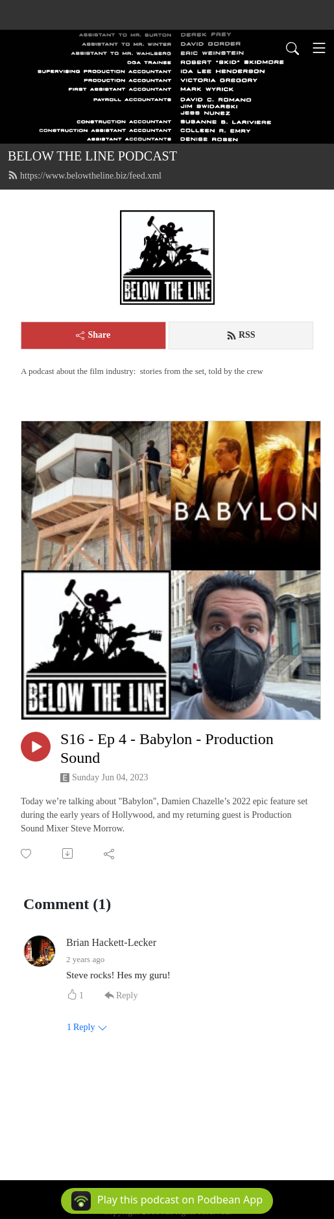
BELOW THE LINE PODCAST (92, 156)
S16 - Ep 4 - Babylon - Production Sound (167, 748)
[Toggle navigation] (319, 48)
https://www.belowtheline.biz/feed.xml (84, 175)
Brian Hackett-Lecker (111, 942)
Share (93, 335)
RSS (241, 335)
